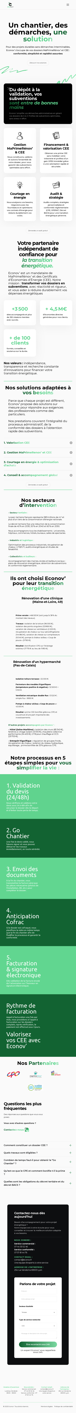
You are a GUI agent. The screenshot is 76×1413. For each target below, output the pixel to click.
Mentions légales (47, 1406)
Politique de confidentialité (63, 1406)
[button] (67, 4)
